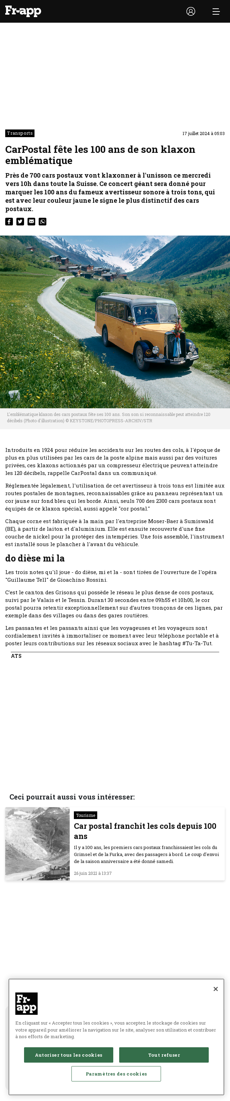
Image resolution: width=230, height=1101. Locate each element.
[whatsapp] (42, 221)
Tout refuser (164, 1055)
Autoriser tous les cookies (68, 1055)
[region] (116, 1037)
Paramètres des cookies (116, 1074)
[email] (31, 221)
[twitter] (20, 221)
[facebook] (9, 221)
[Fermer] (215, 989)
